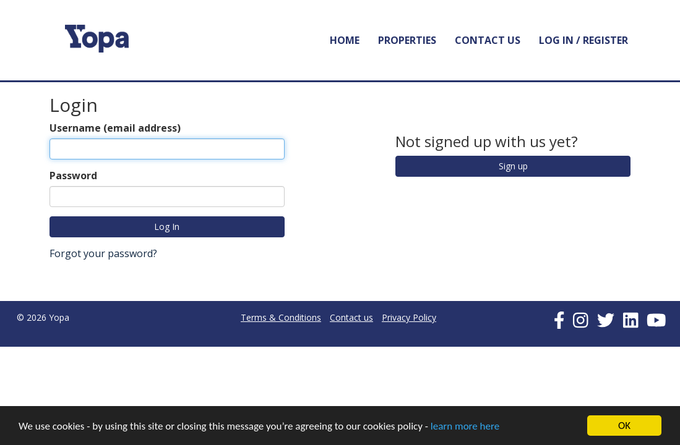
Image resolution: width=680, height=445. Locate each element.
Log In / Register (583, 40)
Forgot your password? (103, 253)
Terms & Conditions (281, 317)
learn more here (465, 426)
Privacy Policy (409, 317)
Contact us (351, 317)
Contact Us (487, 40)
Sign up (513, 166)
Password (73, 175)
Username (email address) (115, 128)
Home (344, 40)
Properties (407, 40)
